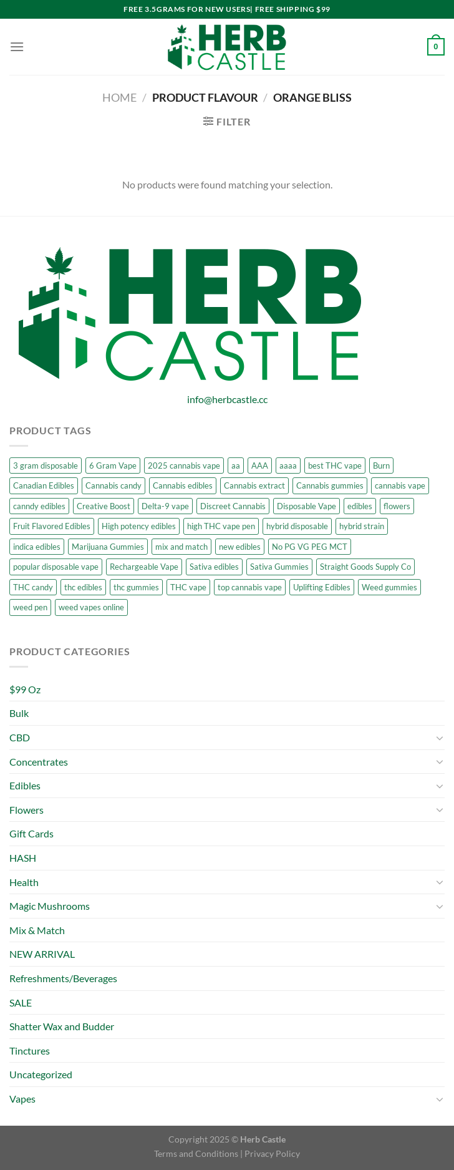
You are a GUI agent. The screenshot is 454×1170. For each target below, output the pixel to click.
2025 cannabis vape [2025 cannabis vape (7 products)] (184, 465)
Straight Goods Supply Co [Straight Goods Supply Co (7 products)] (365, 567)
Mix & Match (37, 930)
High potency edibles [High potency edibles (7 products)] (139, 526)
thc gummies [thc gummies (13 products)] (136, 587)
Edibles (25, 785)
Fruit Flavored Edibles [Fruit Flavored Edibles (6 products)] (51, 526)
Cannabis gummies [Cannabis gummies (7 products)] (330, 485)
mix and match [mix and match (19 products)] (181, 547)
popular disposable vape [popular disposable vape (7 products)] (56, 567)
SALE (20, 1002)
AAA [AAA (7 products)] (259, 465)
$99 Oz (25, 689)
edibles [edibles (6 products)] (359, 506)
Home (119, 97)
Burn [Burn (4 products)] (381, 465)
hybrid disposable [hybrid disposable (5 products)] (297, 526)
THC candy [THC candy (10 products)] (33, 587)
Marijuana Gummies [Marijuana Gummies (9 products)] (108, 547)
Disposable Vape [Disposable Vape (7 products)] (306, 506)
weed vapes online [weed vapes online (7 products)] (91, 607)
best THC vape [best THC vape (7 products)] (335, 465)
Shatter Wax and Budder (61, 1026)
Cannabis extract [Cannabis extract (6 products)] (254, 485)
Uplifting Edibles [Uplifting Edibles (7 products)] (321, 587)
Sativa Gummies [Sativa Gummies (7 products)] (279, 567)
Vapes (22, 1098)
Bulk (19, 713)
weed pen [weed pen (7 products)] (30, 607)
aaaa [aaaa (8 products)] (288, 465)
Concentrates (38, 762)
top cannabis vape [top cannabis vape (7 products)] (250, 587)
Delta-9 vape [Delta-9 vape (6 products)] (165, 506)
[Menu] (16, 46)
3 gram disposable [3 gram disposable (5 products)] (45, 465)
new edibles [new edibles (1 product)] (240, 547)
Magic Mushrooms (49, 906)
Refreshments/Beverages (63, 978)
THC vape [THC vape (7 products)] (188, 587)
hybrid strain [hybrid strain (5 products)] (361, 526)
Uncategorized (40, 1074)
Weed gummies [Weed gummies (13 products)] (389, 587)
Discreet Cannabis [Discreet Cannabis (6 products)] (233, 506)
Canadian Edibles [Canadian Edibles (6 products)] (43, 485)
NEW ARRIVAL (42, 954)
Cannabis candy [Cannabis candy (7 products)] (113, 485)
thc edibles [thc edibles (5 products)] (83, 587)
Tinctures (29, 1050)
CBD (19, 737)
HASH (22, 858)
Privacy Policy (272, 1153)
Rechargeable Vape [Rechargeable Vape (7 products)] (144, 567)
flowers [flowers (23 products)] (397, 506)
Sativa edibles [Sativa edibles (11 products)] (214, 567)
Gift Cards (31, 833)
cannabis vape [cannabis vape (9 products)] (400, 485)
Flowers (26, 810)
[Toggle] (440, 737)
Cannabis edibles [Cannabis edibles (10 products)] (183, 485)
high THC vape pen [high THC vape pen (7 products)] (221, 526)
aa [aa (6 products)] (235, 465)
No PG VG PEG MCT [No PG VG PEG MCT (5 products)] (309, 547)
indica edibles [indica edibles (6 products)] (36, 547)
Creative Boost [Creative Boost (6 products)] (103, 506)
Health (24, 882)
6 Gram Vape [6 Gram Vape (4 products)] (113, 465)
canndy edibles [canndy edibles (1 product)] (39, 506)
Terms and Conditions (196, 1153)
